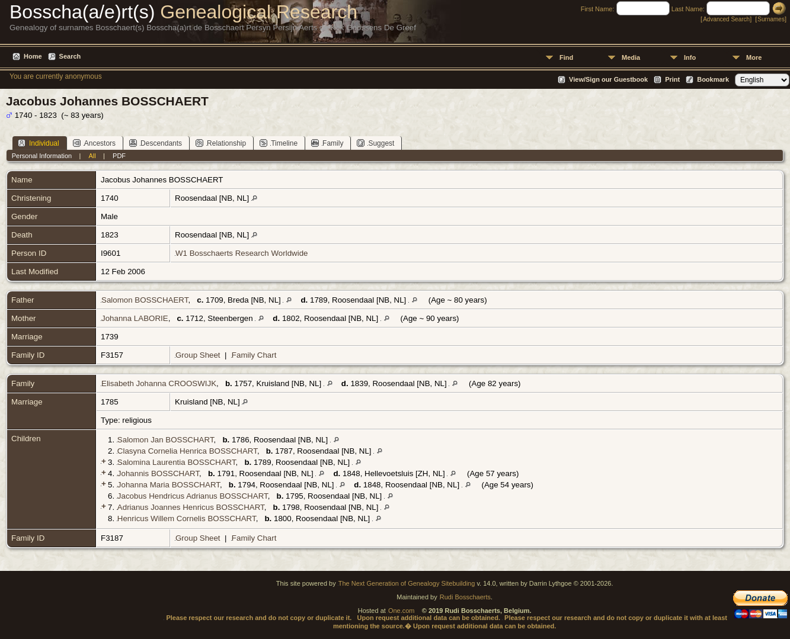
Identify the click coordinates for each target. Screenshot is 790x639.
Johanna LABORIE (134, 318)
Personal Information (42, 155)
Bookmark (713, 79)
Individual (38, 143)
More (754, 57)
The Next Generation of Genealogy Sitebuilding (406, 583)
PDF (119, 155)
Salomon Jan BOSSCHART (165, 439)
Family (327, 143)
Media (631, 57)
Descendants (155, 143)
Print (672, 79)
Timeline (279, 143)
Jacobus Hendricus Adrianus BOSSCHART (192, 496)
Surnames (771, 19)
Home (33, 56)
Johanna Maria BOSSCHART (168, 484)
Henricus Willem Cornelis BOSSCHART (186, 518)
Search (70, 56)
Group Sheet (197, 355)
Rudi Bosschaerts (465, 597)
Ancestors (94, 143)
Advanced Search (726, 19)
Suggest (375, 143)
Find (566, 57)
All (92, 155)
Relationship (221, 143)
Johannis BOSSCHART (158, 473)
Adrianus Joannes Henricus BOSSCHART (190, 507)
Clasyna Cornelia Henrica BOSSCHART (187, 451)
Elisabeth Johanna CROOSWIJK (158, 383)
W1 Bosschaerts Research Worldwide (241, 253)
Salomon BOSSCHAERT (144, 300)
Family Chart (254, 355)
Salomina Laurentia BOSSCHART (176, 462)
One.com (401, 610)
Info (690, 57)
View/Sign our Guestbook (608, 79)
